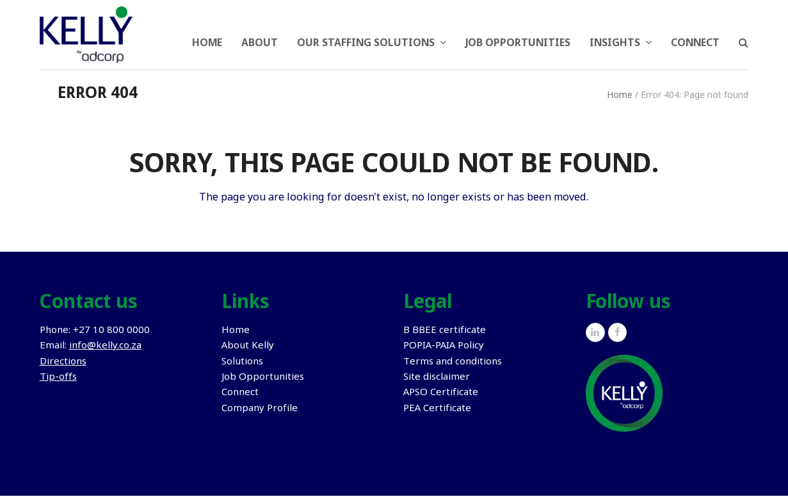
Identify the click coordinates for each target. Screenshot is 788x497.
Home (619, 96)
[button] (743, 35)
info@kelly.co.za (105, 347)
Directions (63, 363)
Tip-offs (58, 378)
